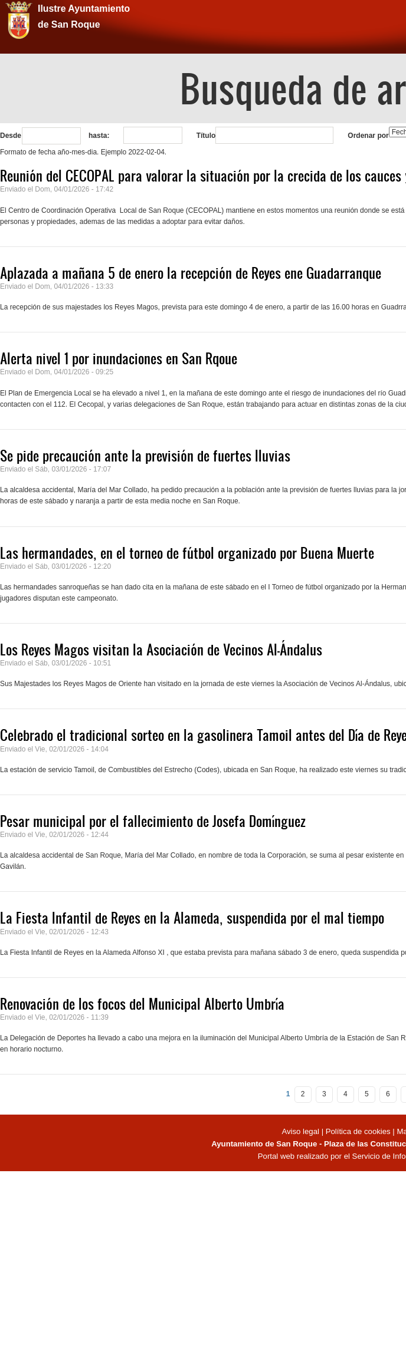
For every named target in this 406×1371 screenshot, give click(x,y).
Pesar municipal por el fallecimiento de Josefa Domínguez (153, 821)
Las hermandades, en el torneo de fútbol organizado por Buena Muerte (187, 552)
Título (206, 135)
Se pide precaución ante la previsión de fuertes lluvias (145, 455)
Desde (10, 135)
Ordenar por (368, 135)
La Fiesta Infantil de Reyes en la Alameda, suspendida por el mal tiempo (192, 917)
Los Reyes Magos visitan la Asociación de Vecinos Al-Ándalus (161, 649)
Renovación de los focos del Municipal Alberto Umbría (142, 1003)
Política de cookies (358, 1131)
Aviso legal (301, 1131)
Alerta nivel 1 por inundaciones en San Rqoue (118, 358)
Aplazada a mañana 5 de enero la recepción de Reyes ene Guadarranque (190, 272)
